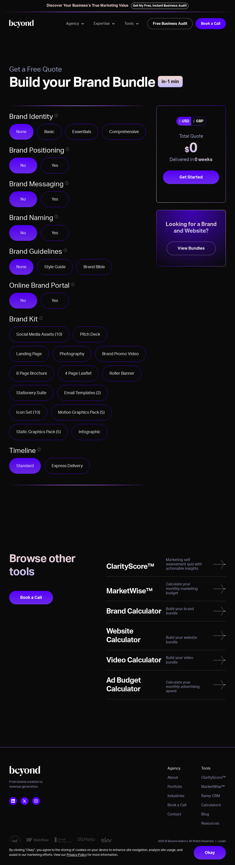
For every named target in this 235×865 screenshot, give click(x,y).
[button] (75, 23)
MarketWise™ (213, 787)
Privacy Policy (77, 855)
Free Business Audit (170, 23)
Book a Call (210, 23)
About (173, 777)
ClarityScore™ (213, 777)
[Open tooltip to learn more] (56, 115)
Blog (205, 814)
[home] (21, 24)
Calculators (211, 805)
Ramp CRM (210, 796)
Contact (174, 814)
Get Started (191, 177)
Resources (210, 823)
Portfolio (175, 787)
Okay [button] (210, 853)
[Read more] (166, 564)
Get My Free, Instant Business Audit (160, 5)
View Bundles (191, 248)
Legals (222, 841)
